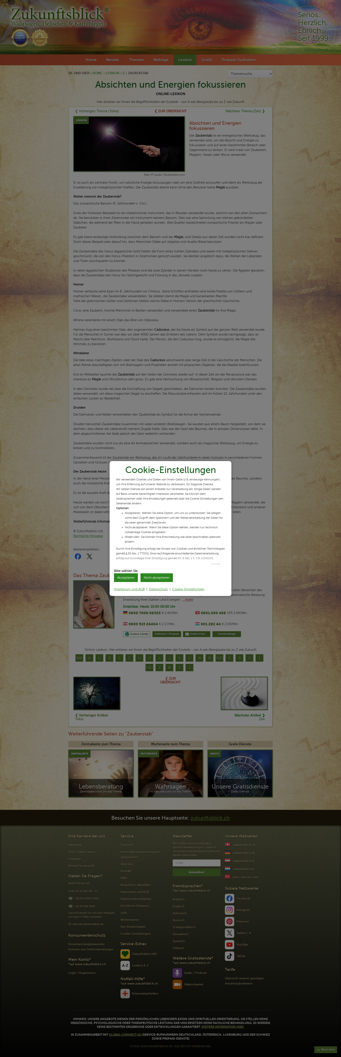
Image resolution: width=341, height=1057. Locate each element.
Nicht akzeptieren (157, 577)
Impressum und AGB (129, 589)
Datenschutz (158, 589)
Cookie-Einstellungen (188, 589)
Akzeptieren (126, 577)
